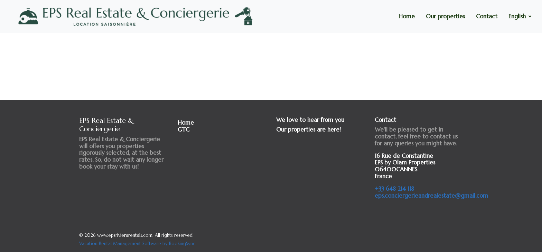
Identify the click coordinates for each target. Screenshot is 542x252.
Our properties (445, 16)
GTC (183, 129)
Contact (486, 16)
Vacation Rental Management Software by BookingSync (137, 243)
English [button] (517, 16)
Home (407, 16)
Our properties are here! (308, 129)
